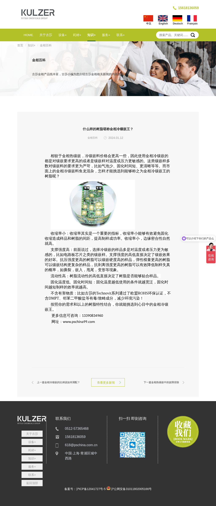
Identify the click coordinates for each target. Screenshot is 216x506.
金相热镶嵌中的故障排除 (161, 382)
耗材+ (77, 35)
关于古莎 (45, 35)
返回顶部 (32, 483)
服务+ (106, 35)
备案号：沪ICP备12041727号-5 (85, 489)
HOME (28, 35)
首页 (20, 45)
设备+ (62, 35)
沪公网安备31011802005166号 (131, 489)
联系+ (120, 35)
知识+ (91, 35)
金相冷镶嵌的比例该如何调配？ (58, 382)
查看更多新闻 (108, 382)
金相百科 (46, 45)
